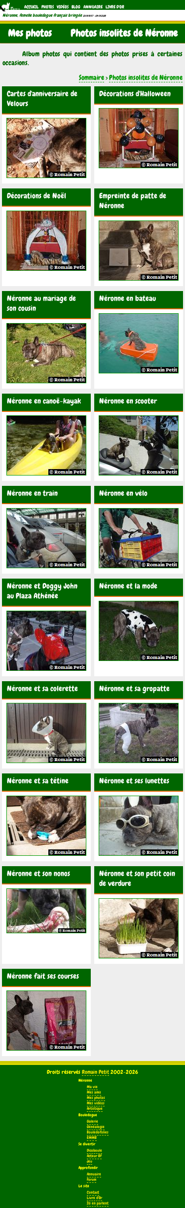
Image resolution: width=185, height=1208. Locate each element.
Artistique (95, 1108)
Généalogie (96, 1127)
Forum (91, 1179)
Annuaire (93, 7)
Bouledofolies (98, 1132)
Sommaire (91, 77)
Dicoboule (94, 1150)
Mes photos (96, 1097)
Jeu (89, 1161)
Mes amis (94, 1092)
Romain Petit (95, 1071)
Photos (47, 7)
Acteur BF (94, 1156)
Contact (93, 1192)
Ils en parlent (98, 1203)
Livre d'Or (115, 7)
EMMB (92, 1137)
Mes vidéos (96, 1103)
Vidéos (63, 7)
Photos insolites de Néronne (146, 77)
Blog (76, 7)
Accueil (31, 7)
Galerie (92, 1121)
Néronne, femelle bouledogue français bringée (42, 15)
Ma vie (92, 1087)
